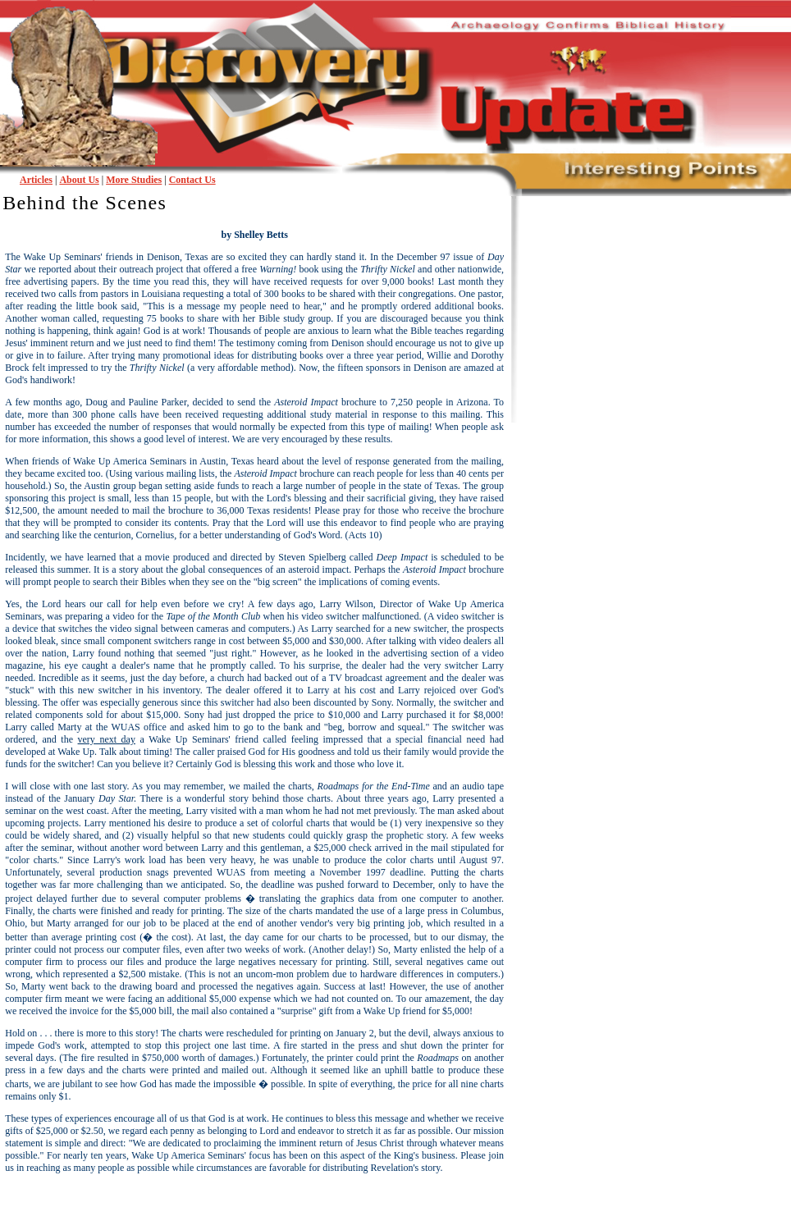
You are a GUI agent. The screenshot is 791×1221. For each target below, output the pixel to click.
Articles (36, 179)
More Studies (134, 179)
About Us (78, 179)
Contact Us (192, 179)
